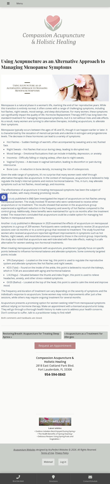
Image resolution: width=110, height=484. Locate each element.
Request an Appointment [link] (55, 346)
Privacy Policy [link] (61, 453)
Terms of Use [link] (47, 453)
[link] (3, 197)
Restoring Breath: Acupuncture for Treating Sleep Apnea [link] (31, 335)
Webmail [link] (48, 461)
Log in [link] (63, 461)
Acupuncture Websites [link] (24, 449)
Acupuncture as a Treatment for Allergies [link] (83, 335)
